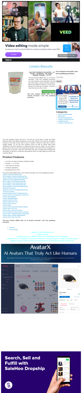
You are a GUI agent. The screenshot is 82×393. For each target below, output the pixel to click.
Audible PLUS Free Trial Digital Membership (15, 190)
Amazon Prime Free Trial (10, 200)
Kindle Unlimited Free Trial (10, 202)
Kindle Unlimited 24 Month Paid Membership (15, 178)
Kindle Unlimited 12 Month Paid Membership (15, 186)
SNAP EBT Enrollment (9, 188)
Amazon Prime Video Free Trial (11, 217)
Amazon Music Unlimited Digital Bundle (14, 215)
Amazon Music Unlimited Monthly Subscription (16, 213)
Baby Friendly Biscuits (65, 114)
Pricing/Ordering (48, 91)
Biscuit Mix (61, 116)
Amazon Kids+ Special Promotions (12, 210)
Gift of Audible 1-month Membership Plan (14, 185)
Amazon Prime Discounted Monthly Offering (15, 207)
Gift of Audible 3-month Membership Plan (14, 181)
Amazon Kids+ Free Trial (10, 208)
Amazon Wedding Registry (10, 198)
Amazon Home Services (9, 203)
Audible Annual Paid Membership (12, 174)
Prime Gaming (7, 205)
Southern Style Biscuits (65, 123)
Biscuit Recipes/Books (65, 118)
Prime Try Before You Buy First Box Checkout (16, 212)
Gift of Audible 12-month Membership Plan (15, 176)
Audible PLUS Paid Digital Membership (14, 179)
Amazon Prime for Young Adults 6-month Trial (16, 195)
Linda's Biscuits (41, 66)
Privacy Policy (13, 229)
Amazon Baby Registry (9, 196)
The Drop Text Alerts (8, 191)
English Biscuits (63, 121)
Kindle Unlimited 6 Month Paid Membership (15, 193)
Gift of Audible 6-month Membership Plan (14, 183)
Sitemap (11, 227)
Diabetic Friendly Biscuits (66, 119)
